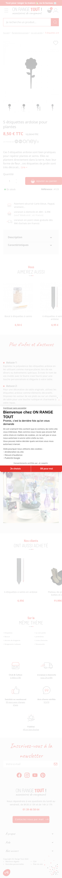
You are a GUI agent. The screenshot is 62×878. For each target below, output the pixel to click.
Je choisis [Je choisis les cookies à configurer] (15, 468)
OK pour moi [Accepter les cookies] (46, 468)
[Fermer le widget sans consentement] (15, 408)
